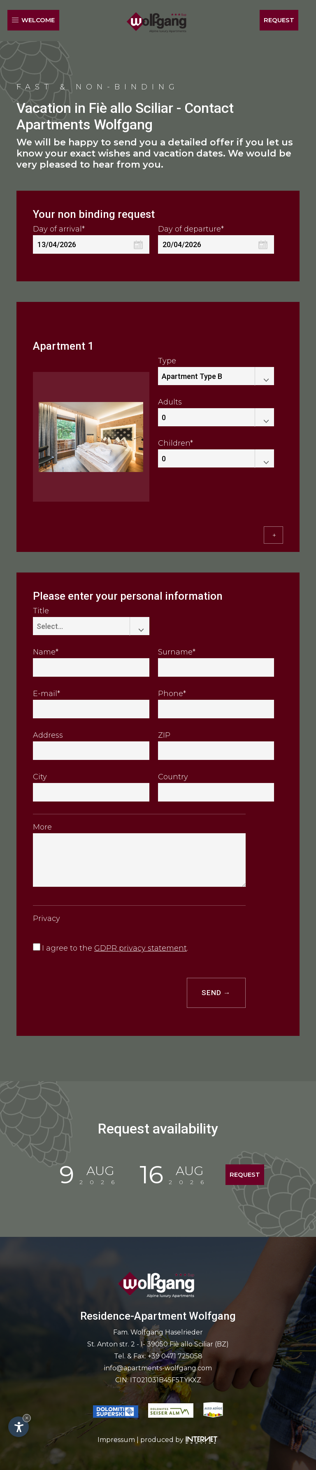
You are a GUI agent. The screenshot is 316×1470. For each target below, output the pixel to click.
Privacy (46, 918)
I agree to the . (115, 948)
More (42, 827)
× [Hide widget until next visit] (26, 1418)
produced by (179, 1439)
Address (48, 735)
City (40, 776)
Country (173, 776)
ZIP (164, 735)
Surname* (176, 652)
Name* (45, 652)
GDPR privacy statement (140, 948)
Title (41, 610)
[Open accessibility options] (18, 1426)
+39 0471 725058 (175, 1356)
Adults (170, 402)
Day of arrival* (59, 229)
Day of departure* (191, 229)
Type (167, 360)
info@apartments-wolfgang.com (158, 1368)
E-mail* (46, 693)
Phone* (172, 693)
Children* (175, 443)
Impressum (116, 1439)
